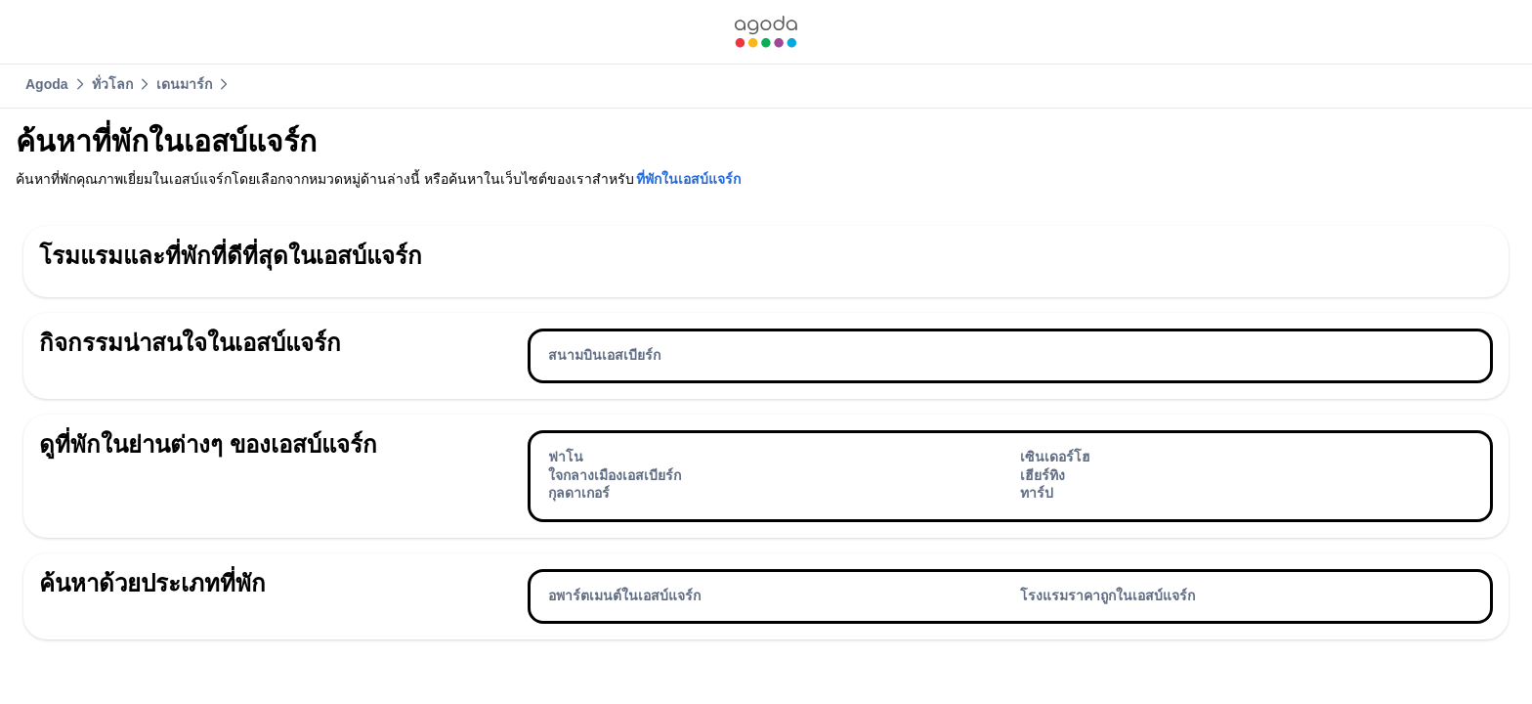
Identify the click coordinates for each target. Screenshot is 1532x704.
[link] (766, 32)
